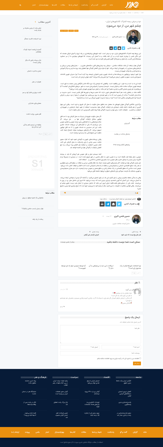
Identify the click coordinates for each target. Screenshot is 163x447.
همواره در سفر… (36, 82)
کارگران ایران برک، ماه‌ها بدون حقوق (123, 382)
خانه (105, 5)
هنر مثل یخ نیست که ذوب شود (131, 235)
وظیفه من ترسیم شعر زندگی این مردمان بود (32, 125)
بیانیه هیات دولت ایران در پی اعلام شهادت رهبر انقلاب (60, 383)
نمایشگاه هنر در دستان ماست (29, 392)
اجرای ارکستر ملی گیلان (91, 235)
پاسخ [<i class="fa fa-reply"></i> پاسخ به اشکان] (62, 307)
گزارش (98, 5)
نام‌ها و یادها (67, 5)
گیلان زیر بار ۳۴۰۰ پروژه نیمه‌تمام (92, 392)
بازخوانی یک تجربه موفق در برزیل (32, 198)
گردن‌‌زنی (127, 123)
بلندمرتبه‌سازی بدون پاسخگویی (125, 403)
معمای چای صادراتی (34, 103)
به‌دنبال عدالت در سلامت (122, 134)
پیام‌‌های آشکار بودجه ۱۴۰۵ (121, 144)
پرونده (27, 432)
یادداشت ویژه (64, 31)
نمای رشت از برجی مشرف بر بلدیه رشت (32, 29)
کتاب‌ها (48, 5)
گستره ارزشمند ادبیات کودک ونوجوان (32, 50)
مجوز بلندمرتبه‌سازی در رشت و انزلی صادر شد (124, 414)
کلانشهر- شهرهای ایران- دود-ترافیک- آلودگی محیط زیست (122, 199)
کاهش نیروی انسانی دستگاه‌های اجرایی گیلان (124, 393)
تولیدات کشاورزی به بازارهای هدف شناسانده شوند (92, 404)
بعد (133, 273)
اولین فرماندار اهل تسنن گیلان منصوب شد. (61, 415)
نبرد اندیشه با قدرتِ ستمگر (32, 38)
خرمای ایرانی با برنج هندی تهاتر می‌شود (93, 382)
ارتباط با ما (15, 432)
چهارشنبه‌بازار (37, 5)
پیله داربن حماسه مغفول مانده (30, 382)
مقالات (56, 5)
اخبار (47, 432)
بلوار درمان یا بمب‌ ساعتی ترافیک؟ (32, 208)
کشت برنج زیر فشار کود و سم (32, 92)
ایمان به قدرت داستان (34, 71)
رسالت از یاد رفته (37, 219)
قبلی (138, 273)
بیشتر (27, 5)
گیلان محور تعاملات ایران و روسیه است (61, 392)
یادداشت (78, 5)
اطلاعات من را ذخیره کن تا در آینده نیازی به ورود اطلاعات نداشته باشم (118, 358)
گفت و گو (88, 5)
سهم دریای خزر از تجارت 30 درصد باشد (91, 414)
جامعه (76, 31)
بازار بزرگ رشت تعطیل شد (61, 403)
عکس (38, 432)
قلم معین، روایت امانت (33, 114)
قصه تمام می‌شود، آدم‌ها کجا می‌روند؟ (30, 414)
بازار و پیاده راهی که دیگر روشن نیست (33, 61)
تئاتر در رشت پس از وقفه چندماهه (29, 403)
